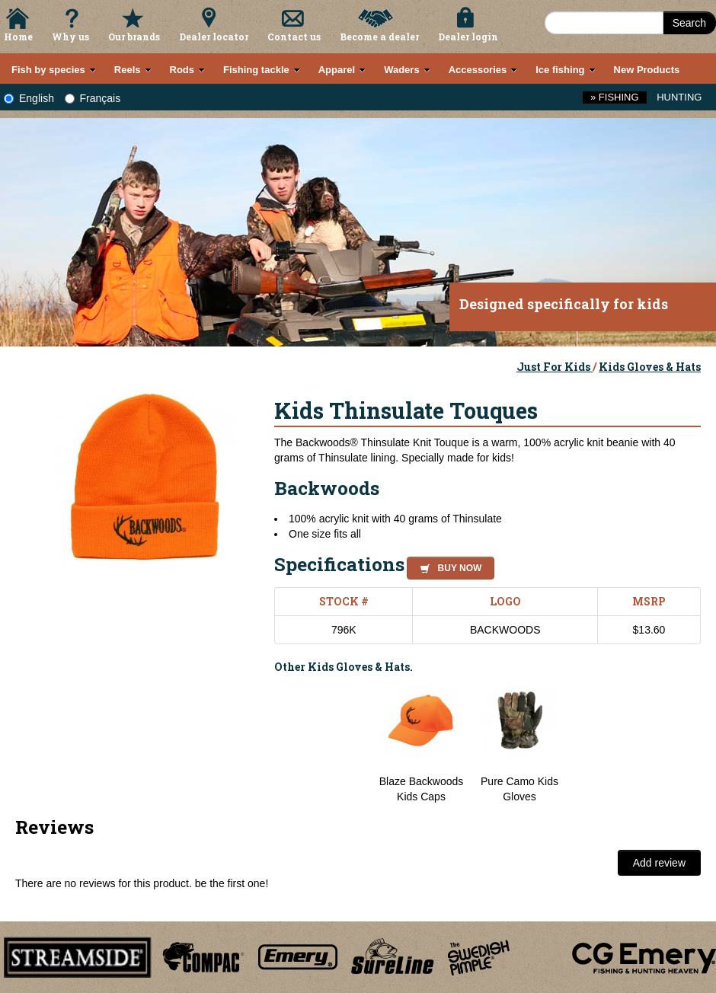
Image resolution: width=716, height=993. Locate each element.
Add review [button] (659, 863)
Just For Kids (554, 366)
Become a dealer (379, 36)
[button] (447, 566)
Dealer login (468, 36)
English (29, 98)
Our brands (134, 36)
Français (93, 98)
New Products (647, 69)
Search (689, 23)
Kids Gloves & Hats (650, 366)
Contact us (294, 36)
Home (18, 36)
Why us (70, 36)
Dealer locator (213, 36)
